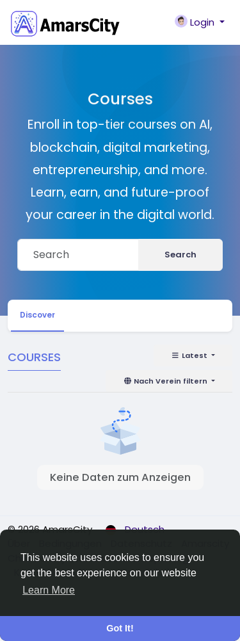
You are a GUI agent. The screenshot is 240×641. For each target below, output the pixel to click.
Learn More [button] (48, 590)
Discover (37, 314)
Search (180, 254)
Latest (190, 355)
